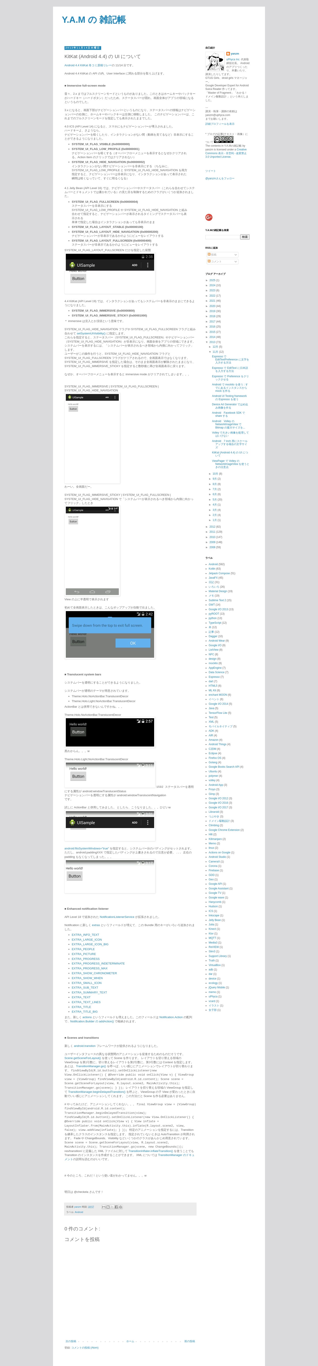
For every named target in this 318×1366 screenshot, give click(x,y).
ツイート (210, 170)
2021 (213, 300)
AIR (211, 735)
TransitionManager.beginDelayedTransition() (96, 1091)
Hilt (210, 834)
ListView (213, 649)
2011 (213, 531)
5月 (215, 499)
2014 (213, 337)
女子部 (213, 1010)
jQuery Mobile (217, 987)
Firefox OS (215, 758)
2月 (215, 515)
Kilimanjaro (215, 839)
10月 (216, 473)
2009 (213, 542)
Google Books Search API (224, 766)
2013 (213, 342)
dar (210, 974)
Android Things (218, 744)
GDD (212, 875)
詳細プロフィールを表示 (220, 123)
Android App (216, 784)
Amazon (213, 739)
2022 (213, 295)
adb (211, 969)
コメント (215, 261)
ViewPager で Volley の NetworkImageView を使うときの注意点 (231, 464)
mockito (213, 663)
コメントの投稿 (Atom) (84, 1347)
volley (212, 780)
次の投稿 (71, 1341)
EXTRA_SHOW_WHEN (87, 978)
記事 (211, 631)
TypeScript (215, 622)
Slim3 (212, 951)
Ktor (211, 933)
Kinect (212, 928)
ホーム (130, 1341)
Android (79, 1212)
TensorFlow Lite (218, 712)
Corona (213, 866)
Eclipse (213, 753)
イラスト (214, 1005)
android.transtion (85, 1045)
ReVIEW (214, 947)
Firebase (214, 870)
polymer (213, 775)
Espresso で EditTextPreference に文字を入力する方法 (230, 359)
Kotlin (212, 568)
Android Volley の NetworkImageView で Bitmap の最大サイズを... (228, 424)
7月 (215, 489)
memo (212, 992)
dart (211, 681)
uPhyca (213, 996)
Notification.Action (171, 1017)
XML (211, 721)
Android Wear (217, 640)
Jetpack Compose (219, 573)
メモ (211, 595)
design (212, 658)
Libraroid (214, 811)
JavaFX (213, 577)
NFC (211, 654)
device (212, 978)
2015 (213, 331)
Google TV (215, 892)
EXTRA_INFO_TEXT (85, 934)
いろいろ (214, 586)
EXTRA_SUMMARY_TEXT (89, 992)
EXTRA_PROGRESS (86, 958)
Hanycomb (215, 902)
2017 (213, 321)
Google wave (216, 897)
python (213, 618)
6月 (215, 494)
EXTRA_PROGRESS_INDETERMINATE (98, 963)
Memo (212, 843)
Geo (211, 879)
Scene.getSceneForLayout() (82, 1057)
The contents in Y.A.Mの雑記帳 (223, 145)
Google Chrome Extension (224, 830)
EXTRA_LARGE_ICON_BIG (90, 944)
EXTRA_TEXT (81, 997)
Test (211, 717)
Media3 (213, 942)
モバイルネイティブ (221, 726)
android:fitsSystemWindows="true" (86, 848)
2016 (213, 326)
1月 (215, 520)
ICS (211, 911)
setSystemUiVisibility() (91, 333)
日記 (211, 582)
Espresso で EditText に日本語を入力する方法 (230, 369)
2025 (213, 280)
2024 (213, 285)
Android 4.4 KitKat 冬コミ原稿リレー (88, 65)
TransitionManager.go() (91, 1066)
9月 (215, 478)
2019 (213, 311)
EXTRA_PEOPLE (83, 949)
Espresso (214, 676)
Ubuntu (213, 771)
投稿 (212, 254)
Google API (215, 883)
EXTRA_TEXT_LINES (86, 1002)
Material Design (218, 591)
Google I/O (215, 645)
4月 (215, 504)
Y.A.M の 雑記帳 (94, 20)
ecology (213, 983)
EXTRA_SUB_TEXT (85, 987)
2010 (213, 537)
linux (211, 847)
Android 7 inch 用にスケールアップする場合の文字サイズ (230, 444)
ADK (211, 730)
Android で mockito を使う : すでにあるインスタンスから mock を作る (230, 387)
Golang (213, 762)
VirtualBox (215, 965)
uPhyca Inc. (233, 59)
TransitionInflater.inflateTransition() (150, 1150)
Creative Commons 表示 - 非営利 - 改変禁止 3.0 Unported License (226, 153)
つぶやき (214, 816)
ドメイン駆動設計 (219, 820)
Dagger (213, 636)
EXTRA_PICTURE (84, 953)
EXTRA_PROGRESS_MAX (90, 968)
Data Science (216, 672)
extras (96, 924)
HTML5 (213, 685)
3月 (215, 510)
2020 (213, 306)
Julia (211, 924)
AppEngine (215, 667)
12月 (216, 346)
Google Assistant (219, 888)
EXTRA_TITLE (81, 1006)
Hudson (213, 906)
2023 (213, 290)
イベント (214, 699)
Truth (212, 960)
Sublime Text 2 (217, 600)
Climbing (214, 825)
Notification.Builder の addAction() (92, 1021)
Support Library (218, 956)
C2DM (212, 748)
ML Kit (212, 690)
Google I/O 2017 (218, 807)
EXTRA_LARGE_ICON (87, 939)
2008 (213, 547)
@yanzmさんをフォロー (220, 178)
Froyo (212, 789)
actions (87, 1017)
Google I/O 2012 (218, 798)
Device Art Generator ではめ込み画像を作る (230, 406)
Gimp (212, 794)
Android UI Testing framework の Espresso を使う (229, 397)
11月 (216, 351)
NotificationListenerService (117, 916)
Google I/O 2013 (218, 609)
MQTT (212, 938)
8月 (215, 484)
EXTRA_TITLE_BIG (85, 1011)
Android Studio (217, 856)
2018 (213, 316)
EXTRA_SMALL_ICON (87, 982)
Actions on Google (219, 852)
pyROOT (214, 613)
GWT (212, 604)
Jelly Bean (215, 920)
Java (211, 708)
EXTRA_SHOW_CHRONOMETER (94, 973)
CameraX (214, 861)
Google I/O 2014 (218, 703)
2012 (213, 526)
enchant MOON (218, 694)
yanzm (235, 53)
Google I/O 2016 (218, 802)
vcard (212, 1001)
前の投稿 (189, 1341)
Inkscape (214, 915)
